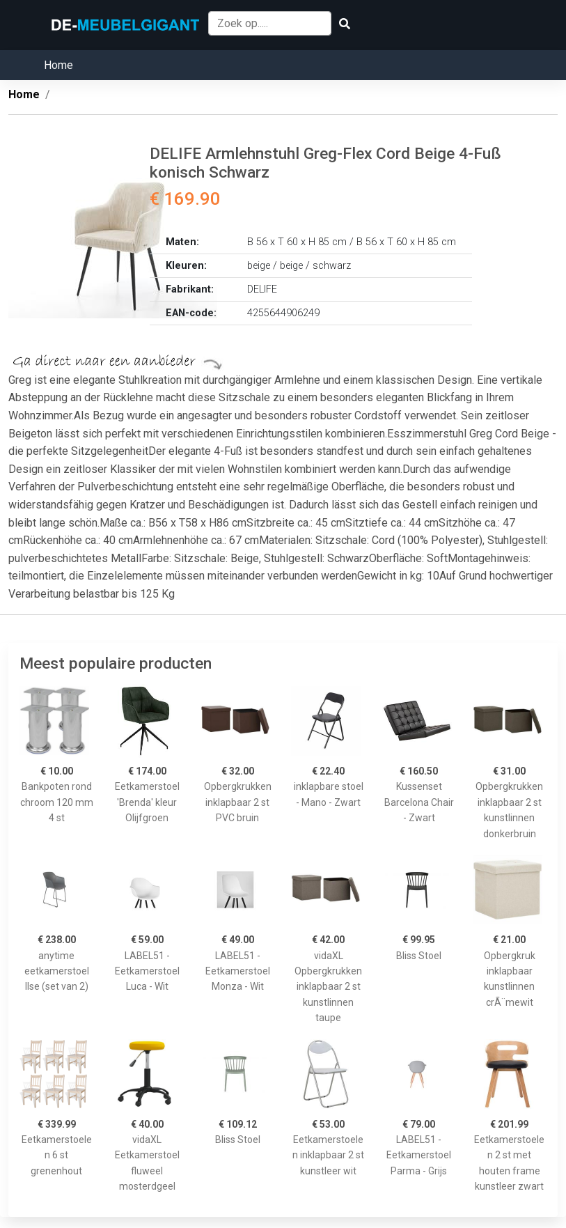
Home (58, 65)
